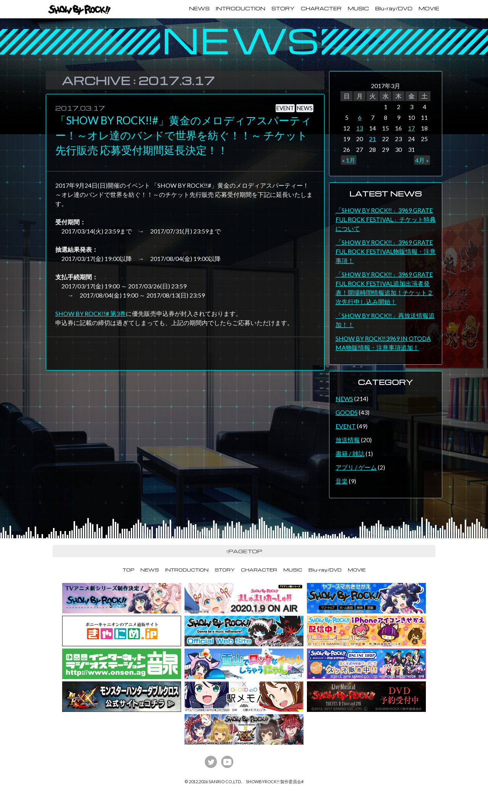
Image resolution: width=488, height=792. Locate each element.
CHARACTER (321, 8)
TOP (128, 570)
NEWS (199, 8)
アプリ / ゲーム (356, 467)
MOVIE (429, 8)
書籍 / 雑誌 (350, 453)
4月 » (422, 160)
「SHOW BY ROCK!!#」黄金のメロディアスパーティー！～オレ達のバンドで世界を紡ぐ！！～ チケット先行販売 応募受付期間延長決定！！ (183, 135)
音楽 (342, 481)
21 (372, 138)
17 (411, 128)
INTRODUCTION (240, 8)
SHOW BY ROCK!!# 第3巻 (90, 313)
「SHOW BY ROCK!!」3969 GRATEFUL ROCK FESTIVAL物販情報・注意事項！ (386, 251)
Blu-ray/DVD (394, 8)
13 (359, 128)
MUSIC (358, 8)
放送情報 (348, 439)
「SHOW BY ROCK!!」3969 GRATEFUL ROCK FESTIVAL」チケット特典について (386, 219)
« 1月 (348, 160)
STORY (283, 8)
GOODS (347, 412)
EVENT (285, 108)
